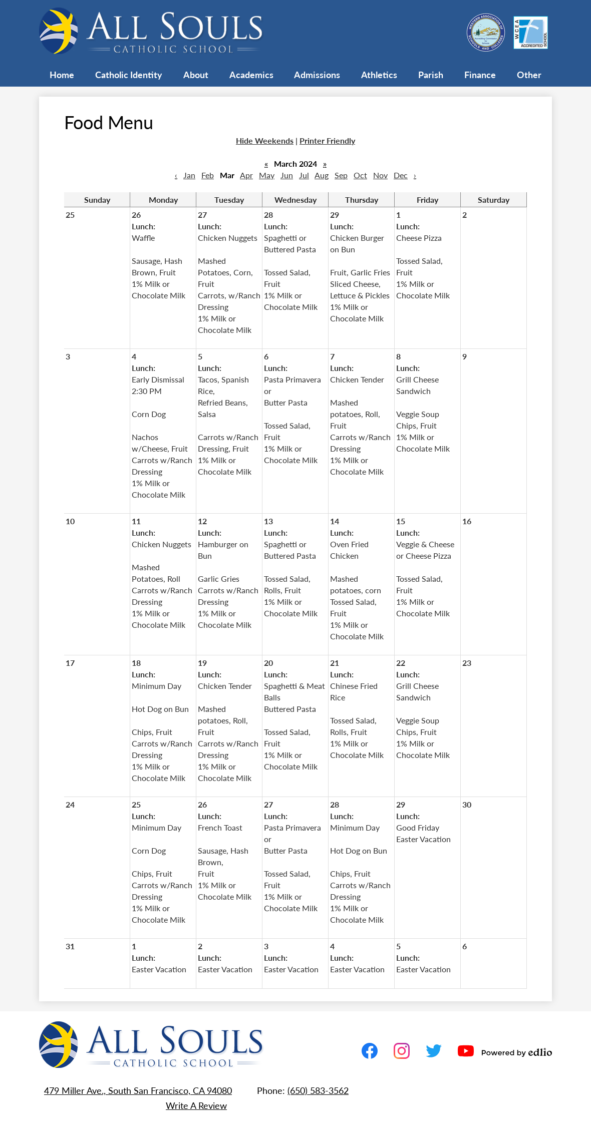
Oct (360, 175)
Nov (380, 175)
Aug (322, 175)
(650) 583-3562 (318, 1090)
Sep (341, 175)
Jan (189, 175)
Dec (401, 175)
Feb (207, 175)
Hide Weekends (264, 140)
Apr (246, 175)
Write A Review (196, 1105)
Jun (286, 175)
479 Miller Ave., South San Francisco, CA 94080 (138, 1090)
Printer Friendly (327, 140)
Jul (304, 175)
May (266, 175)
